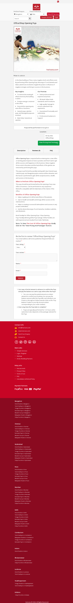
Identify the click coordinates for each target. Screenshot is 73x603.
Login (56, 17)
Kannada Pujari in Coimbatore (23, 541)
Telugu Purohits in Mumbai (22, 494)
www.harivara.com (24, 331)
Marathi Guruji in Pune (21, 478)
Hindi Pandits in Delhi (21, 512)
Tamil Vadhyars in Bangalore (23, 406)
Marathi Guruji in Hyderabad (23, 455)
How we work (21, 368)
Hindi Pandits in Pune (21, 469)
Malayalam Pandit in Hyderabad (23, 457)
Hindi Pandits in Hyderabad (22, 446)
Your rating (20, 244)
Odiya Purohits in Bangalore (22, 417)
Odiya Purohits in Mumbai (22, 503)
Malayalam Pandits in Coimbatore (24, 537)
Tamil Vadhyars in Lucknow (22, 574)
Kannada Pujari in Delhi (21, 519)
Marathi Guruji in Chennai (22, 435)
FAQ (51, 150)
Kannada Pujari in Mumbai (22, 496)
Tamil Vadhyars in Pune (21, 471)
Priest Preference (35, 11)
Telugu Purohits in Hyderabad (23, 451)
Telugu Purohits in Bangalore (23, 408)
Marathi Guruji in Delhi (21, 521)
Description (21, 150)
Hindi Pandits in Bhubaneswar (23, 560)
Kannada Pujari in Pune (21, 476)
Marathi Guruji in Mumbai (22, 498)
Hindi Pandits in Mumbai (21, 489)
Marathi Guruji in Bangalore (22, 412)
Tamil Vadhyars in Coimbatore (23, 535)
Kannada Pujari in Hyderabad (23, 453)
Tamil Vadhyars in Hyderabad (23, 449)
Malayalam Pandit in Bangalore (23, 414)
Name (18, 263)
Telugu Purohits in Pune (21, 473)
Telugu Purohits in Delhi (21, 517)
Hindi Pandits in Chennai (21, 426)
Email (18, 270)
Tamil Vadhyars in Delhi (21, 514)
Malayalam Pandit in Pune (22, 480)
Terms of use (21, 373)
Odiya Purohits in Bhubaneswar (23, 562)
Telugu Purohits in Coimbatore (23, 539)
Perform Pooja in (19, 11)
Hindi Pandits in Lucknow (22, 571)
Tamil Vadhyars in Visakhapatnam (24, 585)
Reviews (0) (36, 150)
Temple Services (46, 17)
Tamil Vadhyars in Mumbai (22, 492)
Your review (20, 252)
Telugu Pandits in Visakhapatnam (24, 583)
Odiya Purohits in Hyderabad (23, 460)
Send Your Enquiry (24, 334)
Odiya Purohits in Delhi (21, 525)
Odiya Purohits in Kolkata (22, 594)
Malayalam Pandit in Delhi (22, 523)
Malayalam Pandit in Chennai (23, 437)
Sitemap (19, 356)
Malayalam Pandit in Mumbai (23, 501)
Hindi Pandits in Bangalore (22, 403)
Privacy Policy (21, 371)
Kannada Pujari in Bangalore (22, 410)
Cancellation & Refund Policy (26, 379)
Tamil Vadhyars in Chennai (22, 428)
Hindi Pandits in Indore (21, 551)
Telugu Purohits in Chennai (22, 430)
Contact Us (21, 337)
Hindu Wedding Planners (24, 358)
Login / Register (21, 353)
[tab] (21, 150)
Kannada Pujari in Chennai (22, 433)
